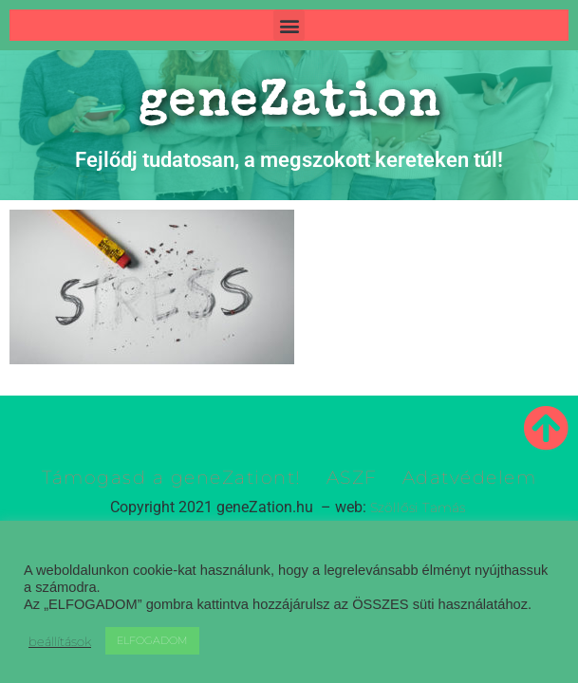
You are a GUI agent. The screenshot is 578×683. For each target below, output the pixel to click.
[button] (289, 25)
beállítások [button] (59, 641)
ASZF (352, 478)
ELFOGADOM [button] (152, 640)
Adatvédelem (469, 478)
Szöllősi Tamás (417, 507)
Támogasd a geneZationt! (172, 478)
